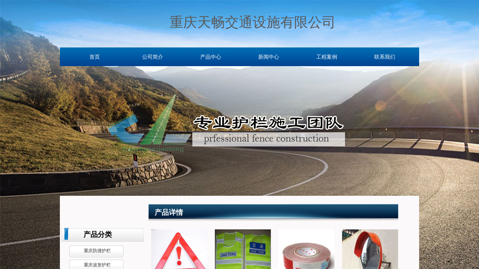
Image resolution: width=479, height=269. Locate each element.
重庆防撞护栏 (97, 250)
